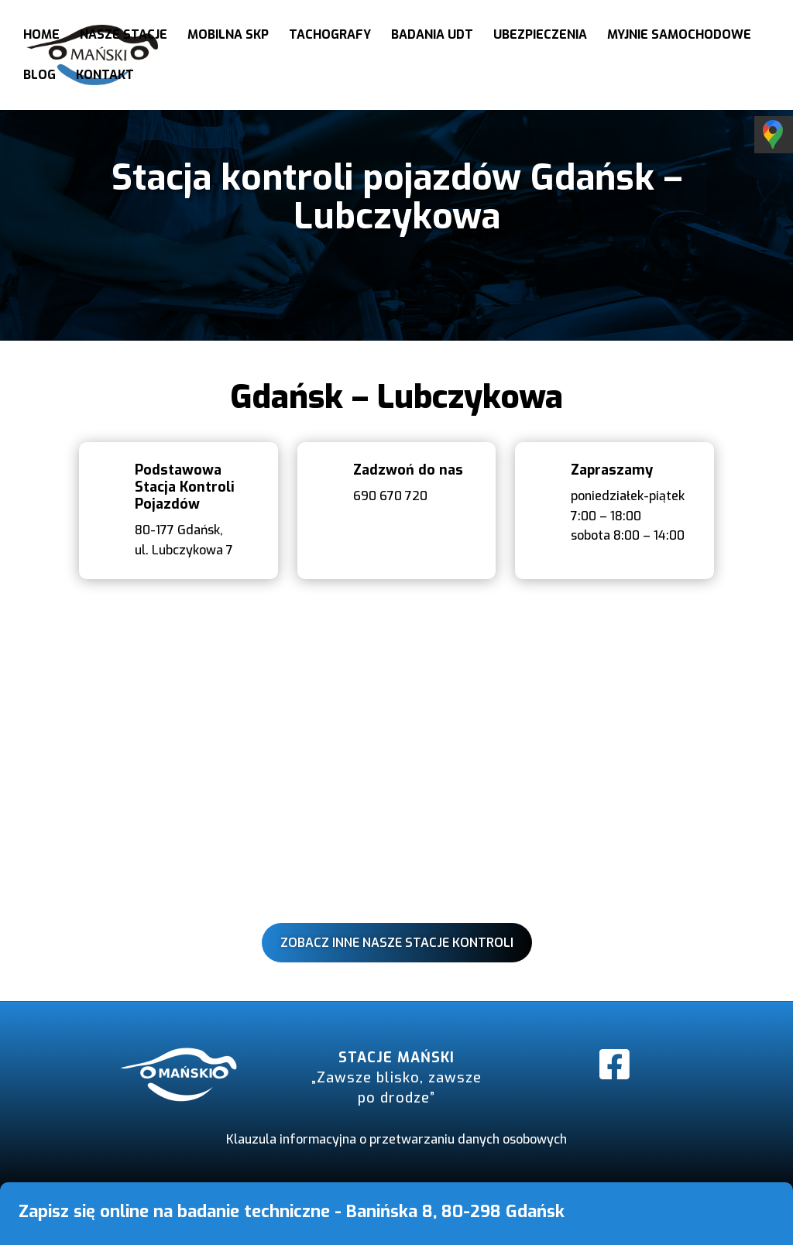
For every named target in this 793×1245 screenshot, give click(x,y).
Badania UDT (432, 36)
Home (41, 36)
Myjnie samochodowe (679, 36)
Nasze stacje (123, 36)
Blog (39, 76)
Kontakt (105, 76)
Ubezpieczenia (540, 36)
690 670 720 (390, 496)
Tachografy (330, 36)
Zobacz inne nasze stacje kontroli (396, 943)
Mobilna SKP (228, 36)
